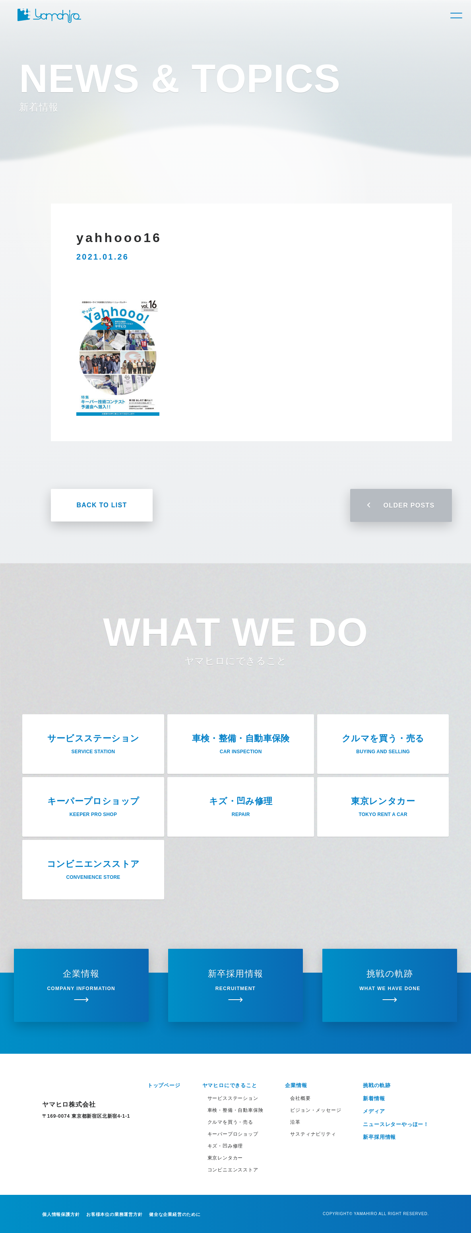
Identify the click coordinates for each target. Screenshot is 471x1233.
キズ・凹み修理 (225, 1146)
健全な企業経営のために (175, 1214)
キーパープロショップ (232, 1134)
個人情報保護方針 (60, 1214)
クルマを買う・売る (230, 1122)
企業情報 (296, 1085)
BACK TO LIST (101, 505)
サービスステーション (232, 1098)
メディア (374, 1111)
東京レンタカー (225, 1158)
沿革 (295, 1122)
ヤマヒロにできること (229, 1085)
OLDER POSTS (401, 505)
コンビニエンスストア (232, 1170)
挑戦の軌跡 (376, 1085)
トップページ (163, 1085)
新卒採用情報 (379, 1137)
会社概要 (300, 1098)
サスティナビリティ (313, 1134)
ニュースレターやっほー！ (396, 1124)
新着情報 (374, 1098)
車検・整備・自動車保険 (235, 1110)
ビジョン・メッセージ (315, 1110)
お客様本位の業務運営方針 (114, 1214)
